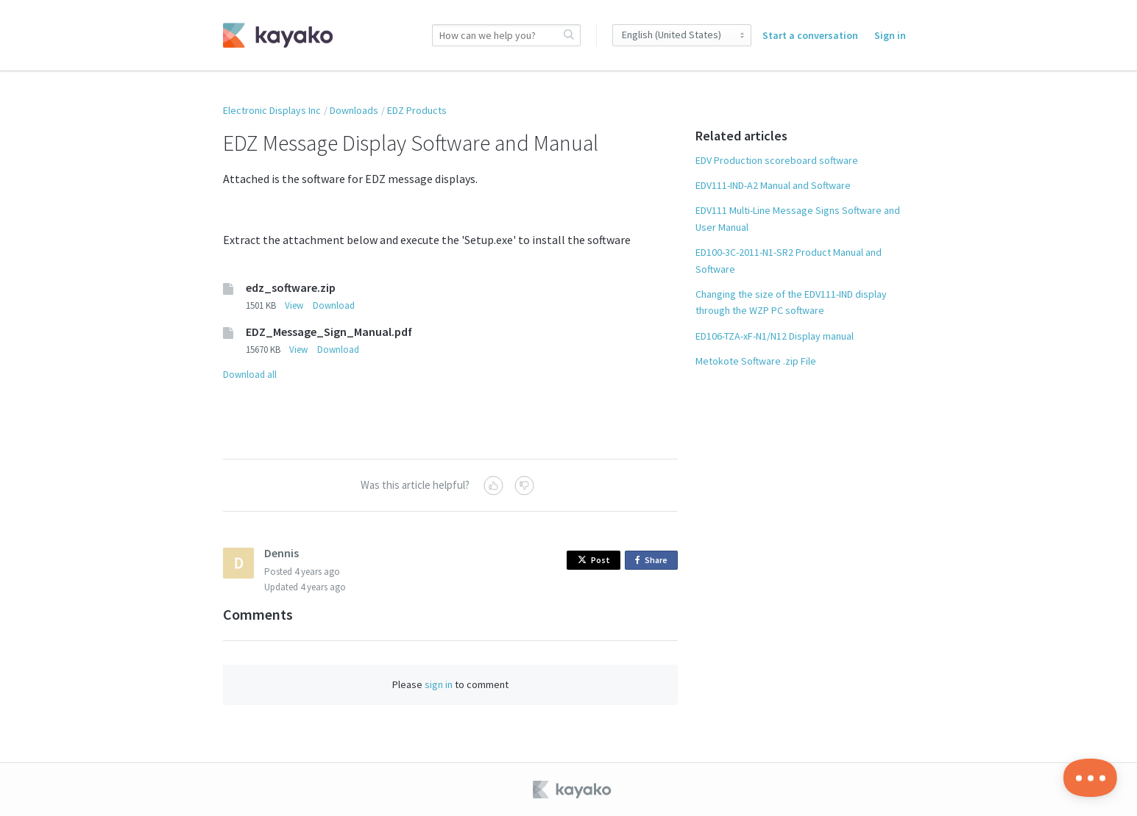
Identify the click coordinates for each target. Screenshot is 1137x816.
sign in (439, 684)
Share (654, 560)
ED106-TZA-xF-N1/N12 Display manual (774, 336)
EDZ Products (417, 110)
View (294, 305)
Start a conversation (810, 35)
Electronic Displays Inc (272, 110)
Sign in (890, 35)
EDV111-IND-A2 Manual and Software (773, 185)
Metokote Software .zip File (755, 361)
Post (594, 559)
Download (334, 305)
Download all (250, 374)
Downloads (354, 110)
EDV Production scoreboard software (776, 160)
